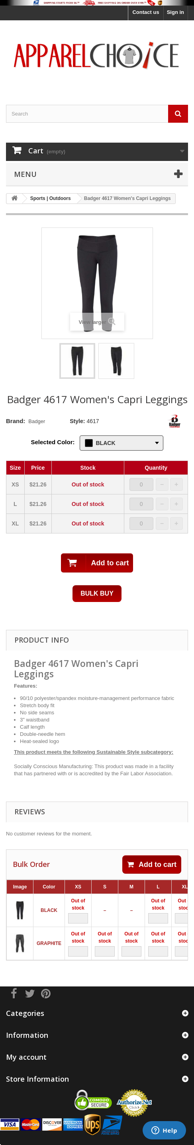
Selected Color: (53, 442)
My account (26, 1057)
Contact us (145, 12)
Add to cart (151, 865)
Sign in (175, 12)
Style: (77, 421)
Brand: (15, 421)
